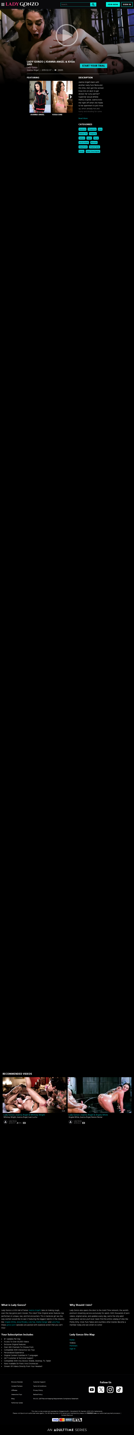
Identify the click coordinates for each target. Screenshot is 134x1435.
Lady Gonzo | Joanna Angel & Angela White (88, 1115)
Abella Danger (42, 1322)
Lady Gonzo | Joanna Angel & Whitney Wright (24, 1115)
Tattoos (81, 138)
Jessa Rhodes (22, 1322)
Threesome (92, 129)
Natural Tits (83, 133)
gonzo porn (11, 1325)
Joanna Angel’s (35, 1310)
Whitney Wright (10, 1117)
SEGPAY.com (91, 1413)
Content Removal (67, 1415)
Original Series (94, 147)
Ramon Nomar (96, 1117)
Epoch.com (24, 1413)
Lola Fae (31, 1322)
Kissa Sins (57, 115)
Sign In (127, 4)
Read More (83, 118)
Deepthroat (83, 147)
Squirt (89, 138)
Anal (100, 129)
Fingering (93, 133)
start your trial (93, 66)
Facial (96, 138)
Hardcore (82, 129)
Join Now (113, 4)
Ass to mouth (83, 142)
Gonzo (81, 151)
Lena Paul (56, 1322)
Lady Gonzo (13, 1121)
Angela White (74, 1117)
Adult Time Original (92, 151)
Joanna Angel (37, 115)
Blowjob (94, 142)
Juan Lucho (32, 1117)
